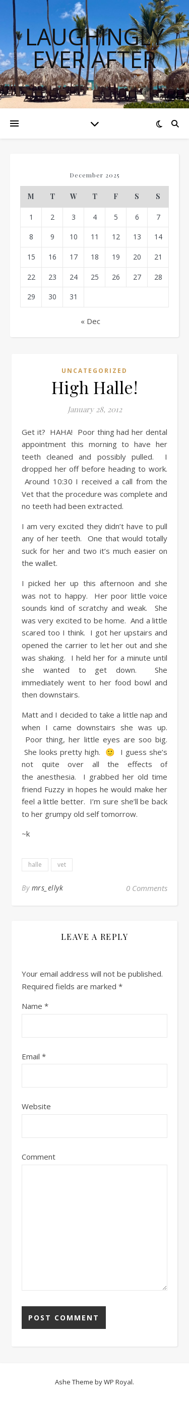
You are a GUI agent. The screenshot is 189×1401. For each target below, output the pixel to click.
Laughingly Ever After (94, 48)
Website (36, 1106)
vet (61, 864)
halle (35, 864)
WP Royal (118, 1381)
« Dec (90, 321)
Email (34, 1056)
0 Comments (146, 888)
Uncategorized (94, 370)
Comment (38, 1157)
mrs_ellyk (48, 888)
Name (35, 1006)
